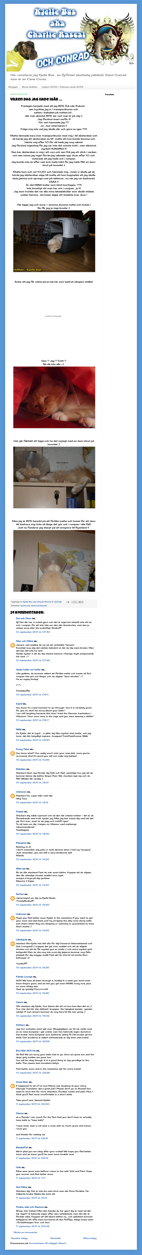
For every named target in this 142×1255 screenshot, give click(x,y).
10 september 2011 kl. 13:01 (32, 782)
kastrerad (25, 605)
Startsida (55, 1238)
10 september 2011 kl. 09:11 (32, 694)
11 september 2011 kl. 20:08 (32, 1226)
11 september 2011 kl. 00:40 (33, 1104)
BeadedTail (22, 1147)
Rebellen (21, 769)
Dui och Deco (23, 618)
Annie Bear (22, 1082)
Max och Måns (24, 641)
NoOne (20, 894)
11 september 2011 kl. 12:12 (31, 1198)
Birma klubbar (29, 87)
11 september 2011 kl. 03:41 (32, 1138)
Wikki (18, 729)
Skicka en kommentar (25, 1232)
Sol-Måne (21, 1187)
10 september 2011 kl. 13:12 (32, 802)
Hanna (19, 1002)
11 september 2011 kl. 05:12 (32, 1158)
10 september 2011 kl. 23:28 (33, 1072)
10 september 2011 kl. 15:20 (32, 904)
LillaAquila (21, 939)
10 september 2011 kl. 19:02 (32, 1016)
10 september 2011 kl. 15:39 (32, 930)
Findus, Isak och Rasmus (30, 1207)
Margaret (21, 843)
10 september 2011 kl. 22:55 (33, 1041)
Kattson (20, 1025)
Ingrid (19, 703)
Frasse (19, 811)
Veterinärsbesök (39, 605)
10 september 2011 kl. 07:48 (33, 660)
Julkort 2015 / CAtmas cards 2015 (62, 87)
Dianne (20, 1113)
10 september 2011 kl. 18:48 (32, 993)
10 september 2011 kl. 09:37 (33, 740)
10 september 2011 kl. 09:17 (32, 720)
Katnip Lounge (24, 976)
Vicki (18, 1167)
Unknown (21, 791)
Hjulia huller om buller (28, 669)
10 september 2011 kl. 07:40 (33, 632)
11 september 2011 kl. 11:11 (31, 1178)
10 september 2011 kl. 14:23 (32, 859)
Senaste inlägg (19, 1238)
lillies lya (20, 868)
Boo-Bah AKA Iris (26, 1050)
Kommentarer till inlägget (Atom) (47, 1243)
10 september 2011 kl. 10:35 (32, 760)
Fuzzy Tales (22, 749)
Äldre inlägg (90, 1238)
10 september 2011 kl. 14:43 (32, 885)
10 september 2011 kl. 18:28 (32, 967)
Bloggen (13, 87)
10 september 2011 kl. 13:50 (32, 833)
